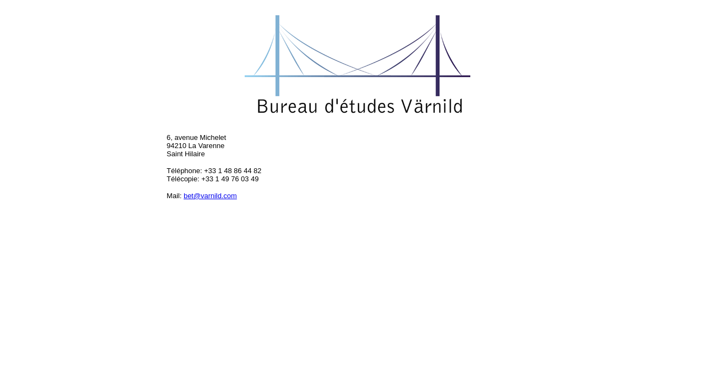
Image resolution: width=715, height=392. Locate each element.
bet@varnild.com (210, 196)
